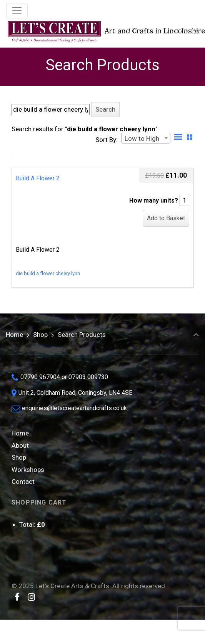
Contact (23, 481)
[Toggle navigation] (17, 10)
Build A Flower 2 (38, 178)
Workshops (28, 469)
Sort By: (106, 139)
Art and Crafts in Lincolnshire (99, 31)
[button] (105, 109)
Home (14, 334)
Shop (40, 334)
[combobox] (145, 138)
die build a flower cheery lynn (48, 273)
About (20, 445)
